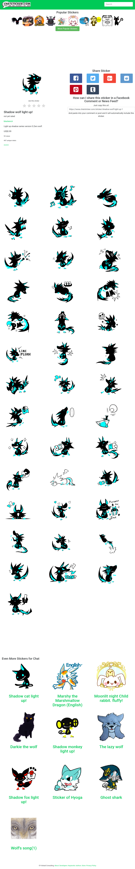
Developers (63, 865)
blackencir (8, 121)
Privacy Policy (91, 865)
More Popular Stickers (67, 28)
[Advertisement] (67, 51)
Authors (78, 865)
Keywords (71, 865)
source (6, 145)
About (57, 865)
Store (84, 865)
